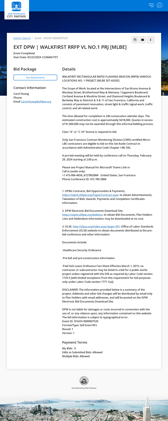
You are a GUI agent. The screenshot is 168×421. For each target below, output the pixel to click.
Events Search (22, 38)
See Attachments (35, 77)
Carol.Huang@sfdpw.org (36, 101)
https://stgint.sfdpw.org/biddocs (82, 215)
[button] (135, 39)
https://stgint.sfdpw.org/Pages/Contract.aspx (90, 195)
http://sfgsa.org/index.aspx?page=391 (96, 226)
